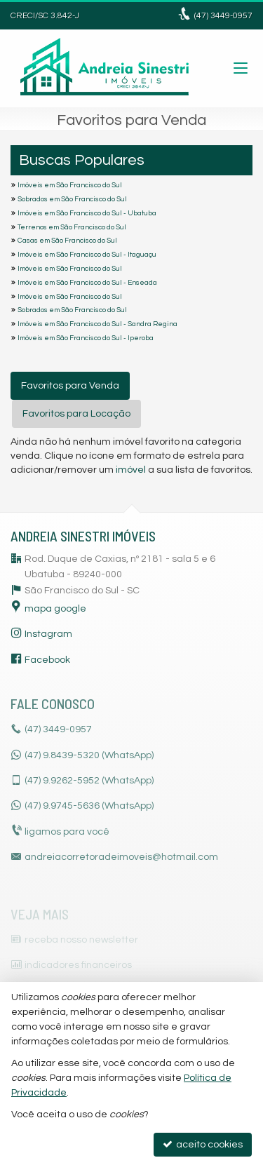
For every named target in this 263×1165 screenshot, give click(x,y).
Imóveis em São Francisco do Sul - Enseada (87, 282)
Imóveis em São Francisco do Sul (70, 185)
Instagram (48, 634)
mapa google (55, 609)
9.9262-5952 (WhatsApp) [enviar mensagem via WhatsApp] (89, 781)
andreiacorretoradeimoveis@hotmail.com (121, 857)
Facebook (47, 660)
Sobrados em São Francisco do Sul (72, 199)
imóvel (131, 470)
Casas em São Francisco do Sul (67, 240)
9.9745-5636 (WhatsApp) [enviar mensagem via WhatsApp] (89, 806)
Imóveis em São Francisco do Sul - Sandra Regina (97, 324)
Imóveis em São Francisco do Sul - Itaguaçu (87, 254)
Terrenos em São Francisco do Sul (72, 227)
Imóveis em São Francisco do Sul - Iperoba (86, 338)
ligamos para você (67, 832)
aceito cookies (203, 1144)
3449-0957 (223, 15)
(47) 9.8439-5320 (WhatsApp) (89, 755)
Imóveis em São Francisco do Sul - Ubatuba (87, 213)
